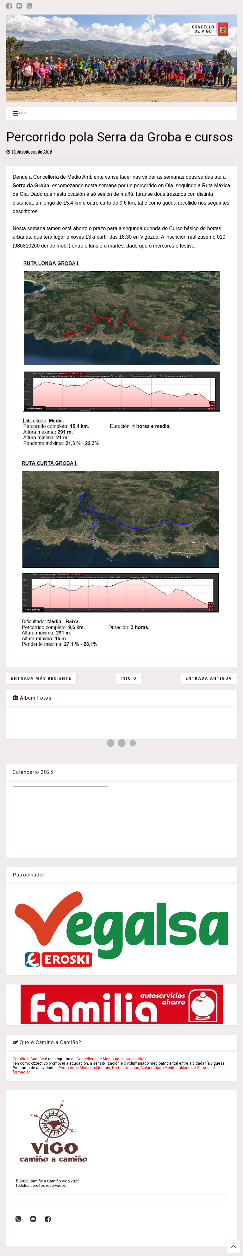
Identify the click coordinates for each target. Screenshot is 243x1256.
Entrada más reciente (41, 678)
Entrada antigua (208, 678)
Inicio (129, 678)
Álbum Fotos (32, 698)
